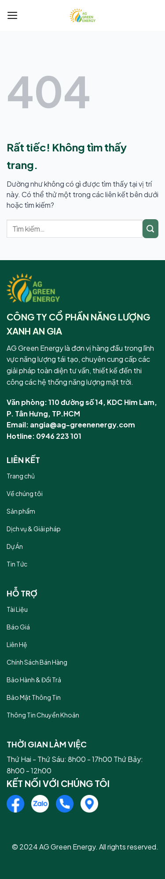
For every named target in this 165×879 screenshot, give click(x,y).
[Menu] (12, 15)
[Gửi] (150, 228)
